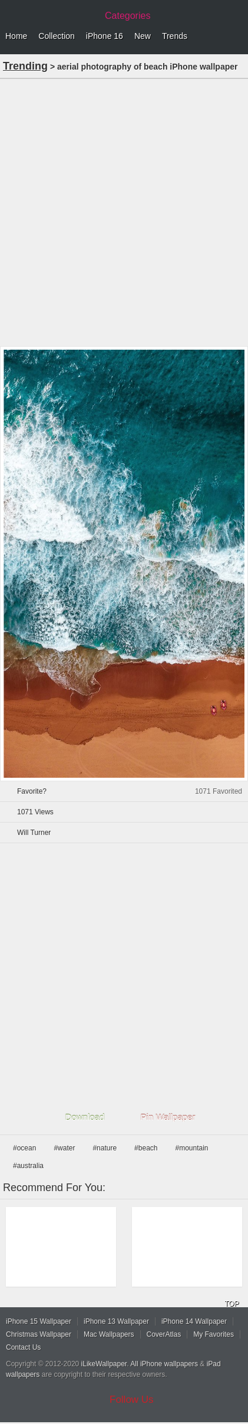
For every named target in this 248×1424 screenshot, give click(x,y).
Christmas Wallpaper (38, 1334)
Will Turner (34, 832)
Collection (56, 36)
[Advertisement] (124, 211)
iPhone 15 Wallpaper (38, 1321)
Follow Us (132, 1399)
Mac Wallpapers (109, 1334)
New (142, 36)
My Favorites (213, 1334)
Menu (236, 36)
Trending (25, 66)
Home (16, 36)
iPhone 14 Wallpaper (194, 1321)
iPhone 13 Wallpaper (116, 1321)
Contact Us (23, 1347)
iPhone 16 (104, 36)
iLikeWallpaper (104, 1364)
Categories (127, 16)
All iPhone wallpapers (164, 1364)
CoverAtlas (164, 1334)
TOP (231, 1304)
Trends (174, 36)
